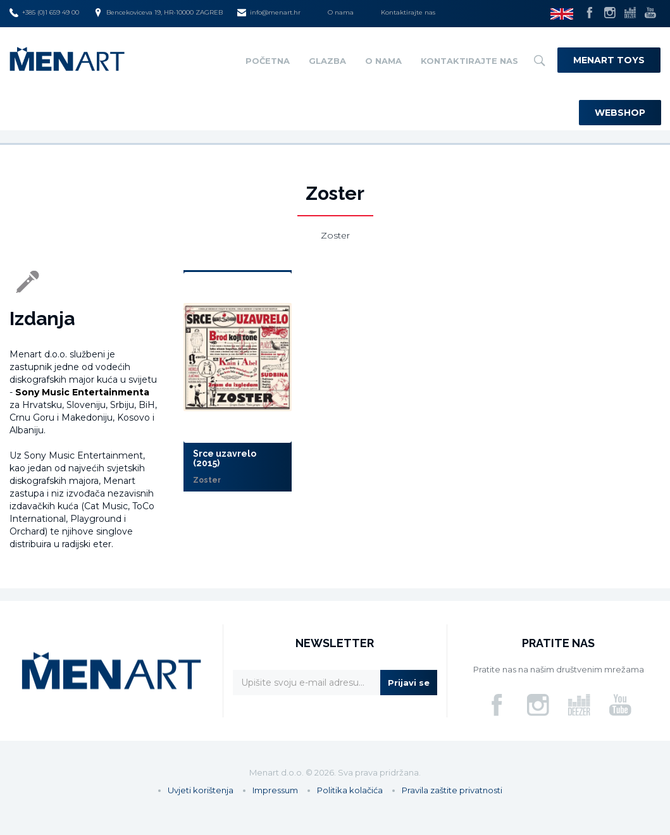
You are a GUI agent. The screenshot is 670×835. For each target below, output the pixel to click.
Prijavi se (409, 682)
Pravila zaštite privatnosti (452, 790)
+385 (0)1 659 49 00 (44, 12)
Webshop (620, 112)
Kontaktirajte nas (408, 12)
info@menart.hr (269, 12)
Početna (267, 61)
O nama (341, 12)
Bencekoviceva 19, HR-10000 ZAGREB (158, 12)
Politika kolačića (350, 790)
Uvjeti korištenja (200, 790)
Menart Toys (609, 60)
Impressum (275, 790)
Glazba (327, 61)
